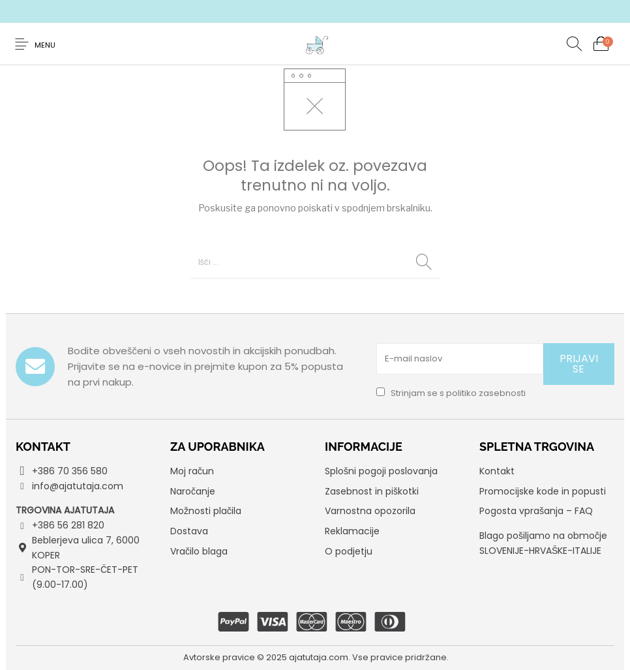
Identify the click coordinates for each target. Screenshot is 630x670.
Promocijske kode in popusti (542, 491)
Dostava (189, 531)
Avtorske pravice (219, 657)
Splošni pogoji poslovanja (381, 471)
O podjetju (348, 551)
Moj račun (192, 471)
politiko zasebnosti (486, 393)
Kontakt (497, 471)
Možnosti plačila (205, 510)
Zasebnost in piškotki (372, 491)
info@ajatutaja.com (77, 486)
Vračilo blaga (199, 551)
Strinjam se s (451, 393)
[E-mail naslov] (459, 358)
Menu (45, 45)
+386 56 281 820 (68, 525)
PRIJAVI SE (579, 363)
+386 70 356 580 (70, 471)
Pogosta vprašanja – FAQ (536, 510)
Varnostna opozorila (370, 510)
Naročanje (192, 491)
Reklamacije (352, 531)
